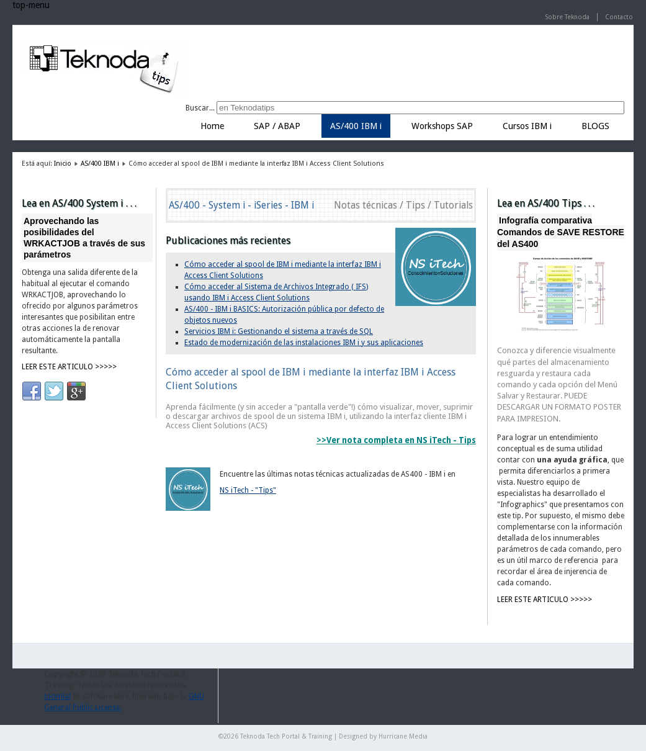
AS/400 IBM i (356, 126)
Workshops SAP (442, 126)
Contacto (619, 17)
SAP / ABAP (277, 126)
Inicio (62, 164)
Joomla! (57, 696)
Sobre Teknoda (567, 17)
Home (212, 126)
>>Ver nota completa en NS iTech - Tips (396, 440)
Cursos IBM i (527, 126)
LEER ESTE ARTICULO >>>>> (69, 366)
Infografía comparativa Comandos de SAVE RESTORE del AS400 (560, 232)
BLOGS (595, 126)
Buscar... (200, 108)
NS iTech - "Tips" (248, 490)
